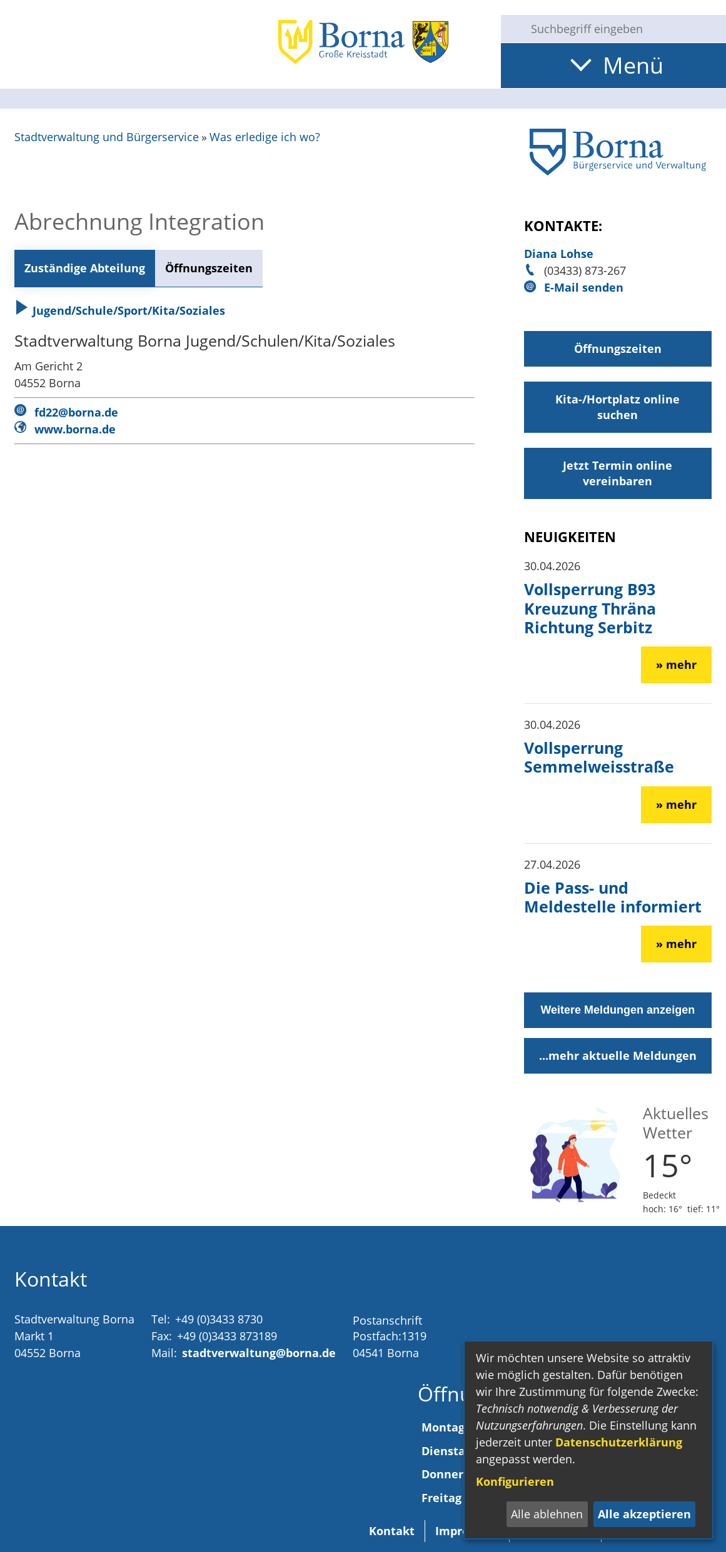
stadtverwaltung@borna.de (259, 1352)
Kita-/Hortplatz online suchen (617, 407)
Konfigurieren (515, 1481)
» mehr (676, 664)
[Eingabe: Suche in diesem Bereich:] (623, 28)
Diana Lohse (558, 253)
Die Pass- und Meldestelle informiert (613, 897)
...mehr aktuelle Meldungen (618, 1055)
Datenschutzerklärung (618, 1442)
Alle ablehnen (547, 1513)
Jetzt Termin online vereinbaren (617, 473)
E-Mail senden (583, 287)
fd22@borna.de (76, 412)
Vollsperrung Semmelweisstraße (599, 757)
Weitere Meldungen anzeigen (617, 1010)
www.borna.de (75, 429)
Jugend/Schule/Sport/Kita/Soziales (119, 310)
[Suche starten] (511, 28)
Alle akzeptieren (644, 1513)
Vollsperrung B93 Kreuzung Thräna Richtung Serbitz (590, 607)
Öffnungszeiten (209, 267)
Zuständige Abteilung (84, 267)
